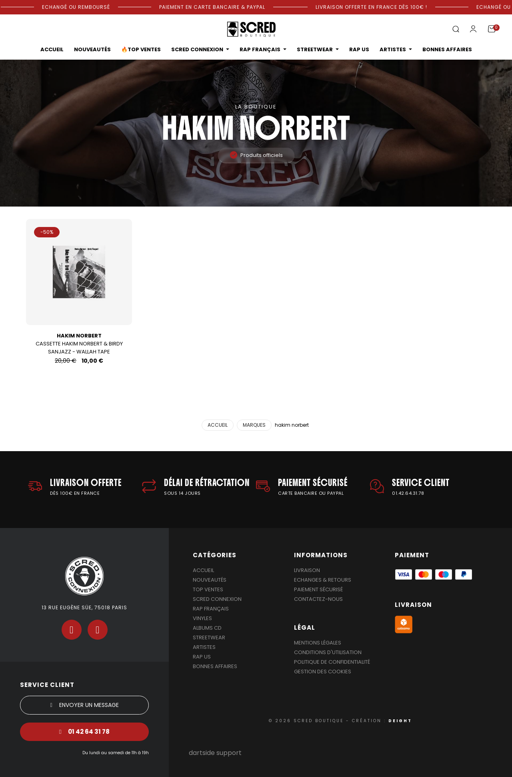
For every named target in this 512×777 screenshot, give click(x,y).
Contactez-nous (318, 599)
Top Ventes (208, 589)
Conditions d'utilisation (328, 652)
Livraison (307, 570)
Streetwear (209, 637)
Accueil (203, 570)
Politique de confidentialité (332, 662)
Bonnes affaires (215, 666)
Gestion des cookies (322, 671)
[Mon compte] (473, 28)
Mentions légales (317, 642)
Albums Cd (207, 628)
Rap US (202, 657)
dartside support (215, 752)
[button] (455, 29)
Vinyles (202, 618)
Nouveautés (209, 580)
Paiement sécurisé (318, 589)
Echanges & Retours (322, 580)
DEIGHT (400, 721)
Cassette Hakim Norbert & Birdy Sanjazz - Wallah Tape (79, 343)
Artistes (204, 647)
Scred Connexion (217, 599)
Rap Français (211, 608)
